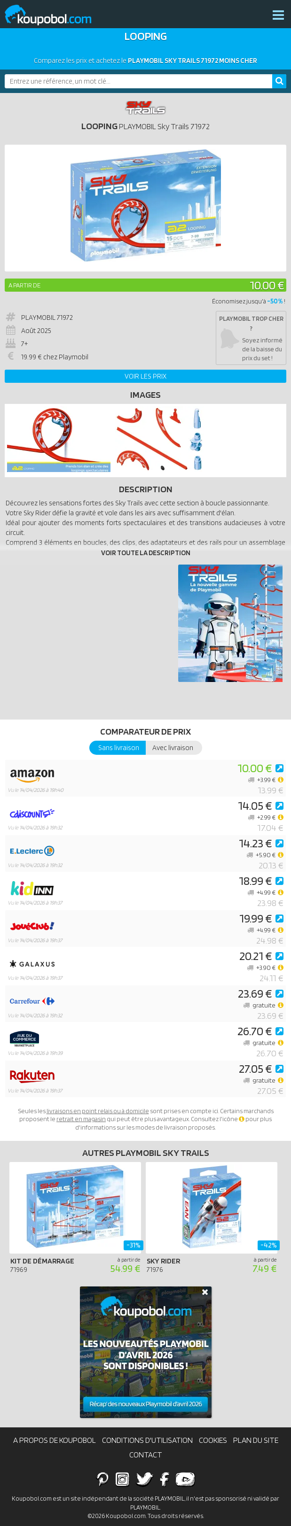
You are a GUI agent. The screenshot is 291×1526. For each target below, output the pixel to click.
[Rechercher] (279, 81)
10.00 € (267, 285)
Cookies (213, 1440)
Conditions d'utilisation (147, 1440)
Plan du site (255, 1440)
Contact (145, 1454)
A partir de (24, 285)
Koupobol (54, 15)
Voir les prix (145, 376)
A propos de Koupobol (54, 1440)
